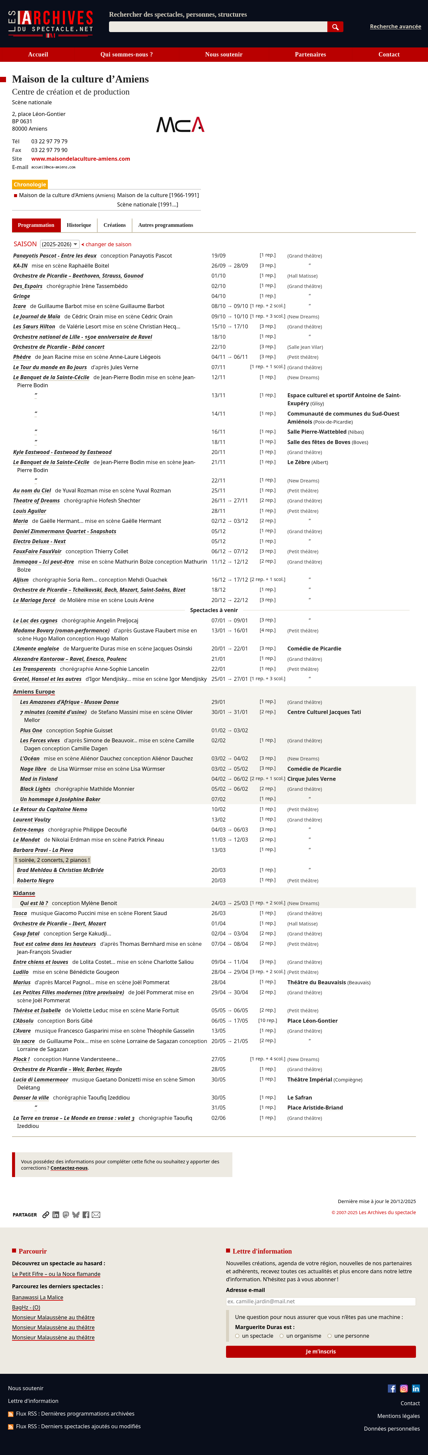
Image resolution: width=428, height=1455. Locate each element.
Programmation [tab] (36, 225)
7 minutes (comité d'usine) (53, 712)
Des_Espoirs (27, 286)
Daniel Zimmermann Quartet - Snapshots (64, 531)
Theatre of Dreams (36, 500)
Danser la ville (31, 1097)
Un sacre (24, 1041)
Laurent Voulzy (31, 819)
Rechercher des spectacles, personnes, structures (178, 14)
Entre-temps (28, 829)
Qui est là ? (34, 903)
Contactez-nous (69, 1168)
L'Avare (22, 1030)
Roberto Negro (35, 880)
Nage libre (33, 768)
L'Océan (30, 758)
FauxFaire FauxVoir (37, 551)
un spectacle (254, 1336)
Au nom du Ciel (32, 490)
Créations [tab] (115, 225)
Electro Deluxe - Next (39, 541)
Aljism (20, 579)
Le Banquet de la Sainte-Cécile (51, 377)
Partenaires (310, 54)
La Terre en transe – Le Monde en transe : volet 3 (74, 1118)
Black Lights (35, 788)
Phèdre (22, 356)
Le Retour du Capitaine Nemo (50, 809)
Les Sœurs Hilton (34, 326)
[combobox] (218, 26)
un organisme (300, 1336)
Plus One (31, 730)
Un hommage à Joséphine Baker (60, 799)
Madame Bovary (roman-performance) (61, 630)
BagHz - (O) (26, 1307)
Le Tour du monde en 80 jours (50, 367)
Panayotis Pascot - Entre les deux (54, 255)
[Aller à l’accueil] (50, 36)
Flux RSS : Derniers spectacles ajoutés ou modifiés (74, 1426)
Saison (26, 243)
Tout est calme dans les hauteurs (54, 944)
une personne (348, 1336)
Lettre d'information (33, 1401)
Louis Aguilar (29, 511)
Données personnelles (392, 1428)
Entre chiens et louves (40, 962)
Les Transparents (34, 669)
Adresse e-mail (245, 1290)
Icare (19, 306)
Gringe (21, 296)
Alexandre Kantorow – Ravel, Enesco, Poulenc (70, 659)
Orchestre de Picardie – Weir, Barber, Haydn (67, 1069)
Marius (21, 982)
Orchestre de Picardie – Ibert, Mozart (59, 923)
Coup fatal (26, 933)
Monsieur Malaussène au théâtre (53, 1317)
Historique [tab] (79, 225)
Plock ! (21, 1059)
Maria (20, 521)
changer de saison (107, 244)
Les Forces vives (40, 740)
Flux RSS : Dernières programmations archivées (71, 1413)
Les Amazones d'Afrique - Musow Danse (69, 702)
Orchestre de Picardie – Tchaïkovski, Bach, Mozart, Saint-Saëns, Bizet (99, 589)
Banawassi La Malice (37, 1297)
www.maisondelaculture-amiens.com (80, 158)
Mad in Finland (39, 778)
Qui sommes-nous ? (126, 54)
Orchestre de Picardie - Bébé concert (58, 346)
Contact (389, 54)
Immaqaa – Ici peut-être (43, 561)
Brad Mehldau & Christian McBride (60, 870)
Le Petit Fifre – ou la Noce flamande (56, 1274)
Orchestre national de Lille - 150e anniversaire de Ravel (82, 336)
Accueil (38, 54)
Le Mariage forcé (34, 600)
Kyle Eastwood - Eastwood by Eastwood (62, 452)
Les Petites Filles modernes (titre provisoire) (68, 992)
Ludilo (20, 972)
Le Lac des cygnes (35, 620)
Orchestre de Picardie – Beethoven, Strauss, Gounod (78, 275)
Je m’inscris (321, 1351)
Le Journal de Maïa (36, 316)
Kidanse (24, 893)
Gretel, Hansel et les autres (47, 679)
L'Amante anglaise (36, 648)
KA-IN (20, 265)
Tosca (20, 913)
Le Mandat (26, 839)
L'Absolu (23, 1020)
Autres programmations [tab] (165, 225)
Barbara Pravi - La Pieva (43, 850)
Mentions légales (399, 1416)
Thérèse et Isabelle (37, 1010)
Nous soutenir (224, 54)
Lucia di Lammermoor (40, 1079)
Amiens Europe (34, 691)
